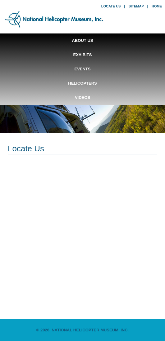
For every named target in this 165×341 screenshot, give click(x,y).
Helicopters (82, 83)
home (157, 6)
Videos (82, 97)
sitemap (136, 6)
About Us (82, 40)
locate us (111, 6)
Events (82, 69)
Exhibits (82, 54)
